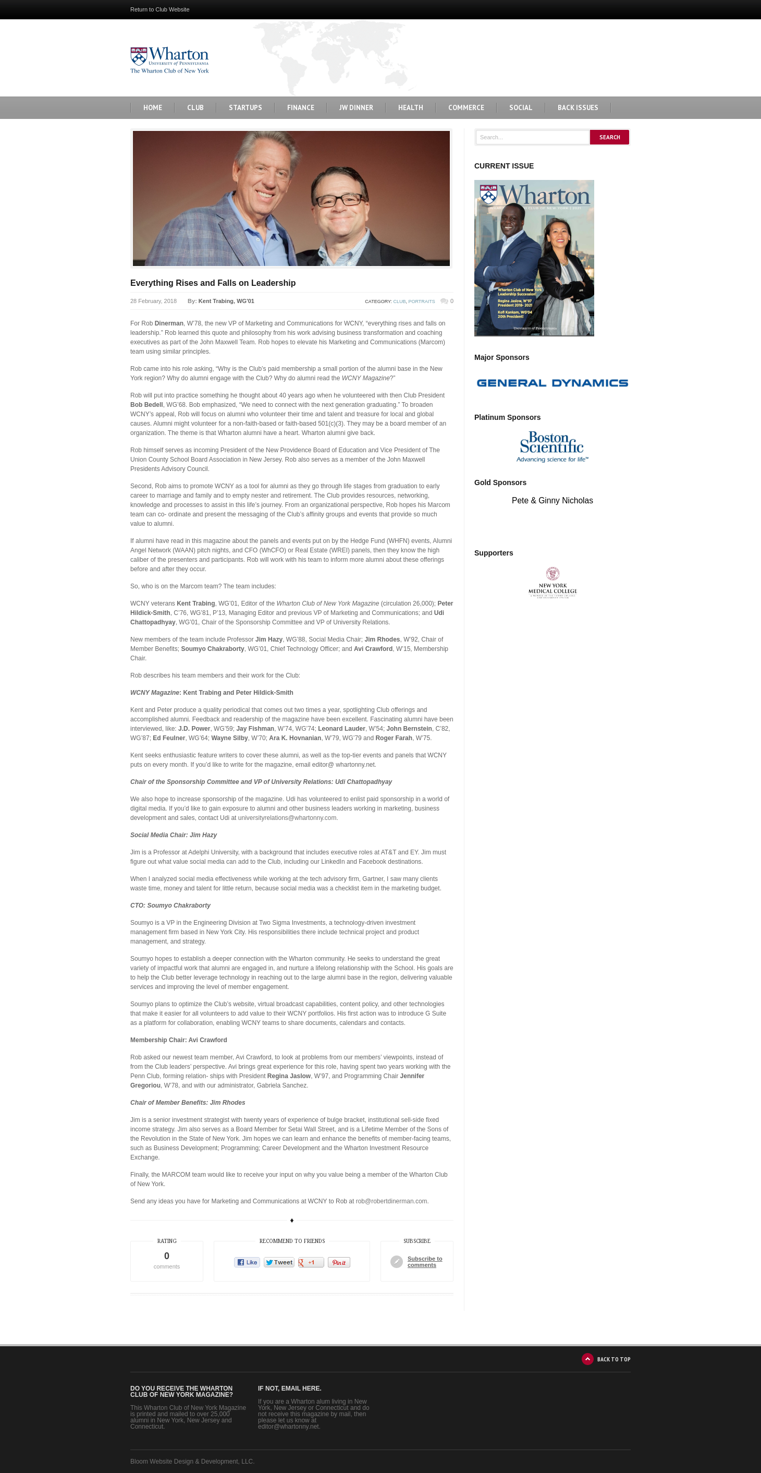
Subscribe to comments (425, 1261)
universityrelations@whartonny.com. (288, 818)
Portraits (422, 301)
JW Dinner (356, 107)
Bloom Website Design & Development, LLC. (192, 1461)
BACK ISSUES (578, 107)
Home (152, 107)
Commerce (466, 107)
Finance (300, 107)
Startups (245, 107)
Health (410, 107)
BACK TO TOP (614, 1359)
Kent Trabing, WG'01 (226, 301)
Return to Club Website (160, 9)
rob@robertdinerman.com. (392, 1201)
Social (521, 107)
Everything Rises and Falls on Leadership (213, 283)
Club (195, 107)
